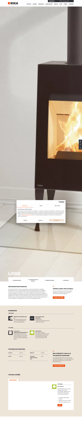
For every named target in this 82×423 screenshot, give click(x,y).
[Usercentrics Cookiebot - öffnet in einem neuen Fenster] (59, 202)
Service (56, 4)
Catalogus (51, 1)
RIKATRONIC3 (13, 380)
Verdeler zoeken (49, 280)
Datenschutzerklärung (26, 214)
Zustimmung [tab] (24, 205)
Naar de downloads (59, 365)
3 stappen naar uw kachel (33, 280)
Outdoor (29, 4)
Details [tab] (41, 205)
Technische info (16, 280)
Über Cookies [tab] (57, 205)
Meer (60, 405)
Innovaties (41, 4)
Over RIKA (71, 4)
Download (65, 280)
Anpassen (41, 220)
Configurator (49, 4)
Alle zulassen (56, 220)
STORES (65, 4)
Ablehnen (25, 220)
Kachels (35, 4)
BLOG (61, 4)
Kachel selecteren (58, 297)
